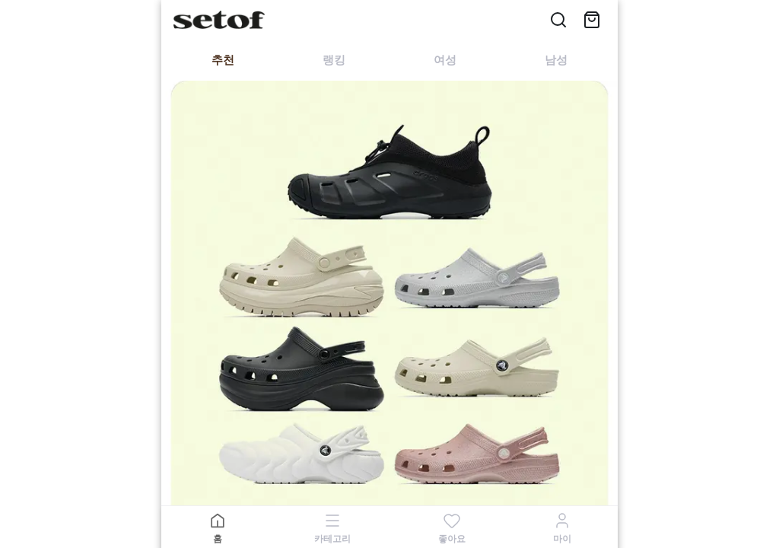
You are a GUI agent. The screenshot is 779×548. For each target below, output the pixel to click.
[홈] (217, 527)
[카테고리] (332, 527)
